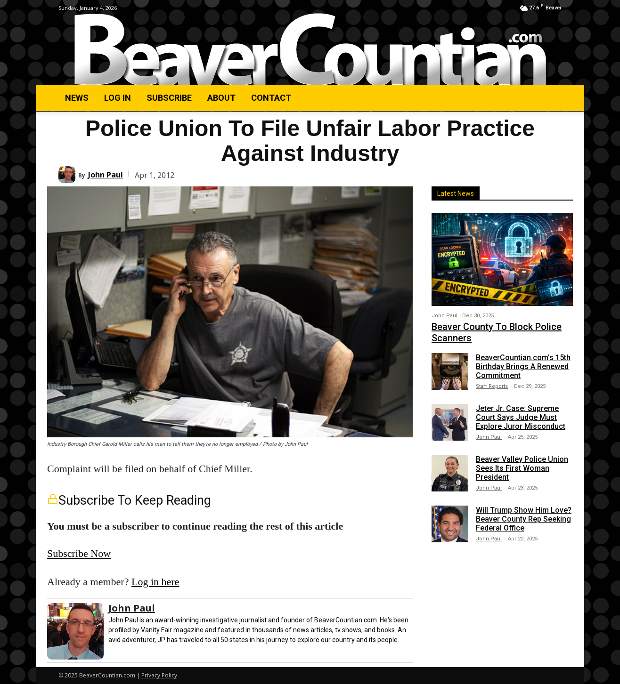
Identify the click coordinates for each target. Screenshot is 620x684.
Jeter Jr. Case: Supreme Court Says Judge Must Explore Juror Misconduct (520, 417)
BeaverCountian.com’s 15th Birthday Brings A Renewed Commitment (523, 366)
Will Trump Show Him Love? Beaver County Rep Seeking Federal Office (523, 519)
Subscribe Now (79, 553)
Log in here (155, 581)
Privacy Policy (159, 675)
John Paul (105, 174)
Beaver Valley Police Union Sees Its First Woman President (522, 468)
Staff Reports (492, 386)
